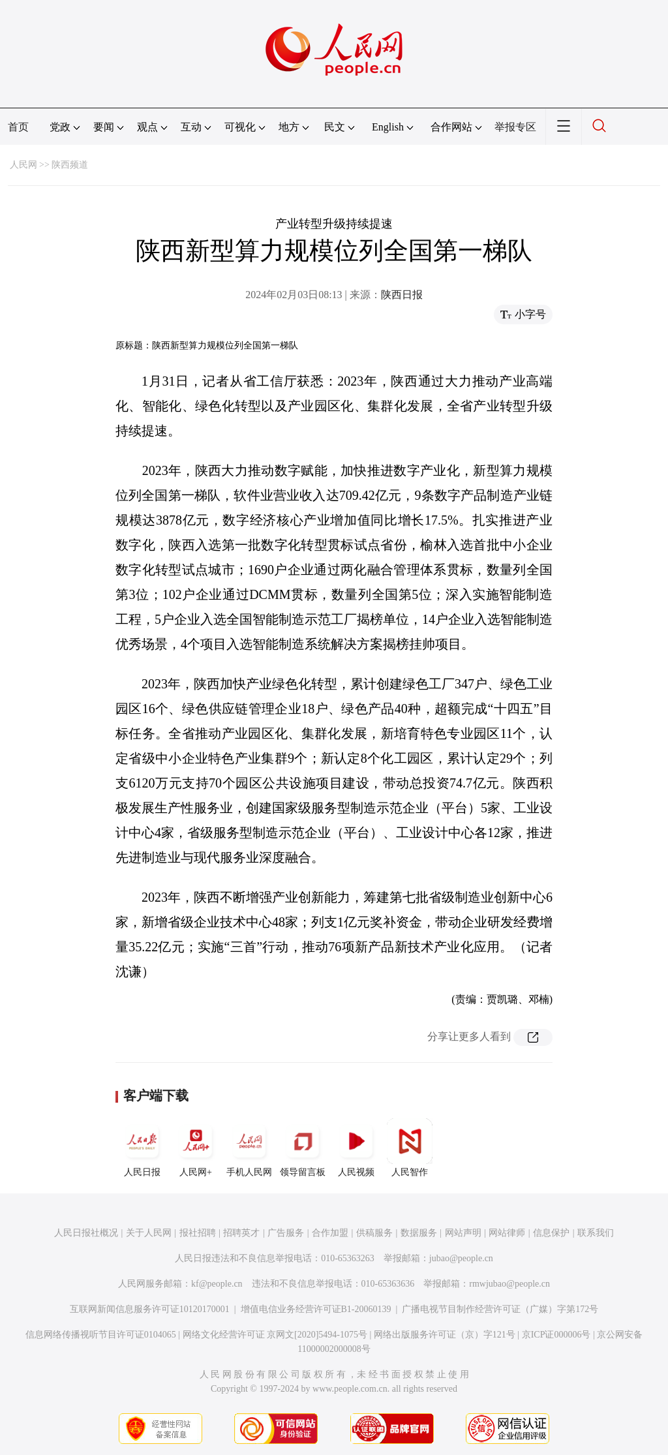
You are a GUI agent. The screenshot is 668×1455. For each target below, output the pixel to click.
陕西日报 (402, 294)
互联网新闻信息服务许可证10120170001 (150, 1309)
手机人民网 (249, 1147)
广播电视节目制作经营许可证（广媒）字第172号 (500, 1309)
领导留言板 (303, 1147)
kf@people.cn (217, 1284)
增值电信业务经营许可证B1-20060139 (316, 1309)
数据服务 (419, 1233)
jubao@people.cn (461, 1258)
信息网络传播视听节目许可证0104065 (100, 1335)
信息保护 (551, 1233)
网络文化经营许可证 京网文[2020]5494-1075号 (275, 1335)
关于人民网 (149, 1233)
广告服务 (285, 1233)
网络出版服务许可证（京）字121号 (444, 1335)
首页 (18, 126)
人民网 (23, 165)
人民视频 (356, 1147)
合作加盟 (330, 1233)
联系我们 (595, 1233)
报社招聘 (197, 1233)
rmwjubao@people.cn (509, 1284)
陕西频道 (70, 165)
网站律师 (507, 1233)
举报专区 (515, 126)
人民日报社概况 (86, 1233)
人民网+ (196, 1147)
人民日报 (142, 1147)
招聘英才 (241, 1233)
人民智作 (410, 1147)
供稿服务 (374, 1233)
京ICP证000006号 (556, 1335)
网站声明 (463, 1233)
